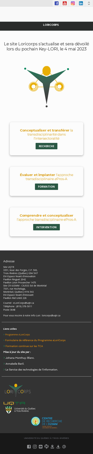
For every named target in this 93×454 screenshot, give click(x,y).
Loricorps (51, 24)
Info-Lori (35, 315)
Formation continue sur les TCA (24, 346)
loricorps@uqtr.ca (51, 315)
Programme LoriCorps (17, 334)
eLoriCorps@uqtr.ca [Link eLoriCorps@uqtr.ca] (23, 302)
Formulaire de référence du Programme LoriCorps (35, 340)
